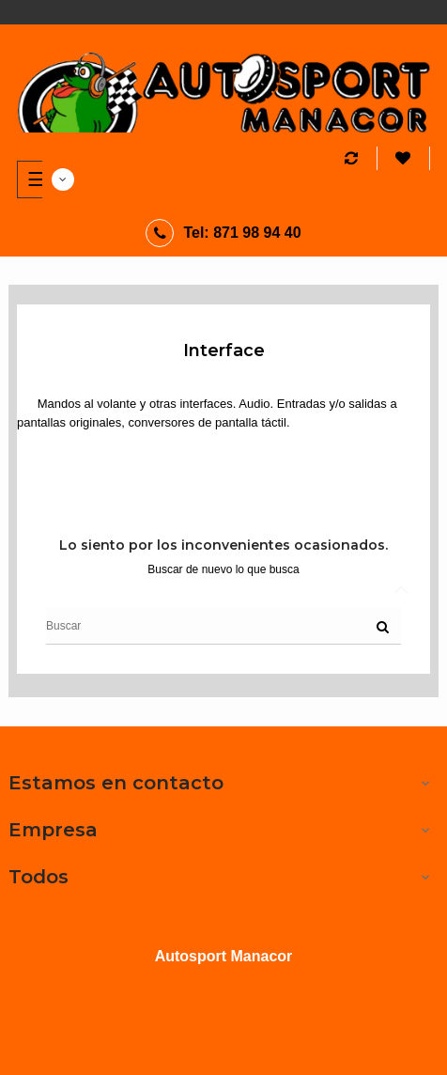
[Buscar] (223, 626)
